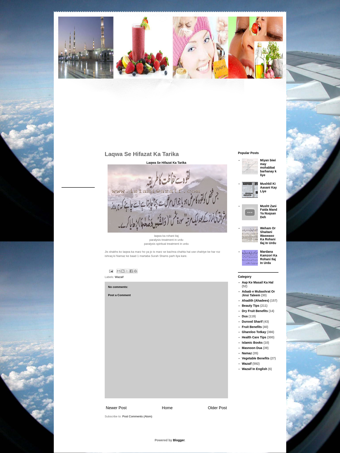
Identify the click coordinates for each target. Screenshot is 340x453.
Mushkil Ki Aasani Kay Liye (268, 187)
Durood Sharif (252, 321)
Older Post (217, 408)
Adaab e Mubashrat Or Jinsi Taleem (258, 293)
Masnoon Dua (252, 348)
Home (167, 408)
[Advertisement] (170, 112)
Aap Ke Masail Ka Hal (257, 282)
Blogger (178, 440)
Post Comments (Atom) (137, 416)
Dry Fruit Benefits (255, 311)
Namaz (247, 353)
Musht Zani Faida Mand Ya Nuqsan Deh (268, 211)
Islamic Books (252, 342)
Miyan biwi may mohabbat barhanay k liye (268, 167)
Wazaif (119, 277)
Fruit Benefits (252, 327)
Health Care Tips (254, 337)
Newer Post (116, 408)
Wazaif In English (254, 369)
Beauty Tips (250, 305)
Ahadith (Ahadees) (255, 300)
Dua (245, 316)
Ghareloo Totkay (254, 332)
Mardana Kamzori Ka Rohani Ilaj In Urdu (268, 257)
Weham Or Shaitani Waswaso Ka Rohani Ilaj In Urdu (268, 235)
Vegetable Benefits (256, 358)
